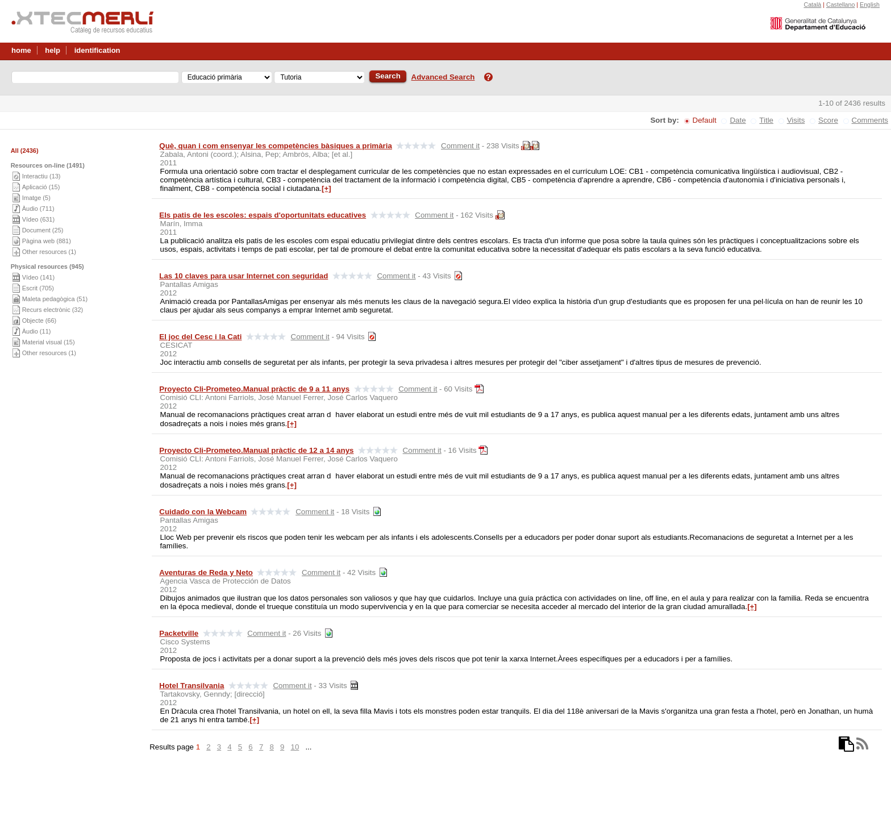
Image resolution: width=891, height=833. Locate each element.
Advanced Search (443, 77)
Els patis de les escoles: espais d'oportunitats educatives (262, 215)
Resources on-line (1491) (48, 165)
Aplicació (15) (41, 187)
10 (294, 747)
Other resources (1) (49, 251)
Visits (796, 120)
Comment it (460, 145)
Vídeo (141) (38, 277)
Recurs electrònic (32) (53, 309)
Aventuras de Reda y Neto (206, 572)
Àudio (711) (38, 208)
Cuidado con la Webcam (203, 511)
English (870, 4)
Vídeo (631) (38, 219)
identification (97, 50)
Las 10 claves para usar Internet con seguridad (243, 276)
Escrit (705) (38, 288)
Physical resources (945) (47, 266)
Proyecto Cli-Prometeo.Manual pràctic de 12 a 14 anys (256, 450)
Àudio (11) (36, 331)
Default (705, 120)
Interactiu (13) (41, 176)
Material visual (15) (48, 342)
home (21, 50)
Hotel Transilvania (191, 685)
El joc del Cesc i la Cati (200, 336)
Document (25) (43, 230)
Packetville (178, 633)
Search (387, 76)
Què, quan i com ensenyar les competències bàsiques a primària (275, 145)
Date (738, 120)
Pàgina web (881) (46, 241)
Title (766, 120)
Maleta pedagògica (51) (55, 298)
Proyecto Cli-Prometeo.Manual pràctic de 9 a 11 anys (254, 389)
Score (828, 120)
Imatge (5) (36, 197)
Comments (870, 120)
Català (812, 4)
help (52, 50)
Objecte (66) (39, 320)
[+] (326, 188)
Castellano (840, 4)
